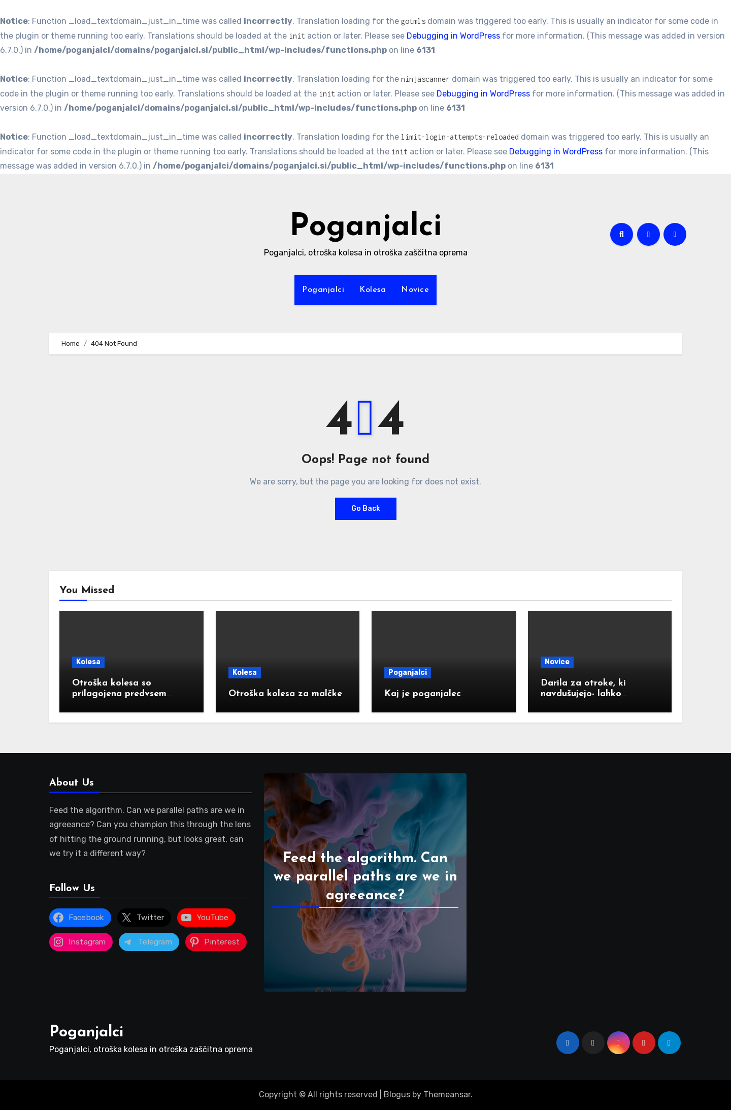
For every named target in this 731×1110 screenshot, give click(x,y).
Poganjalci (365, 227)
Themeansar (447, 1094)
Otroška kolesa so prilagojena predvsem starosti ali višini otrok (121, 694)
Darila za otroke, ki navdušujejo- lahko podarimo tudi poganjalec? (599, 694)
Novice (415, 290)
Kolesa (372, 290)
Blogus (397, 1094)
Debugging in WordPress (453, 36)
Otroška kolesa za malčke (285, 694)
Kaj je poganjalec (422, 694)
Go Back (365, 508)
